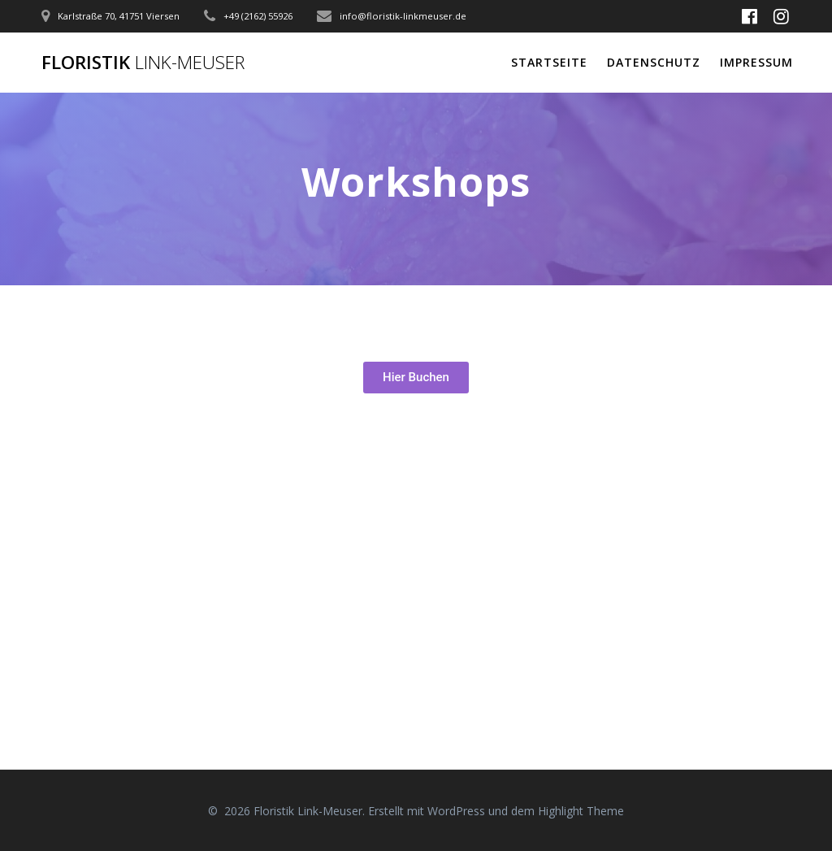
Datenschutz (653, 62)
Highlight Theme (581, 810)
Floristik (143, 63)
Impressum (756, 62)
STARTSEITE (549, 62)
